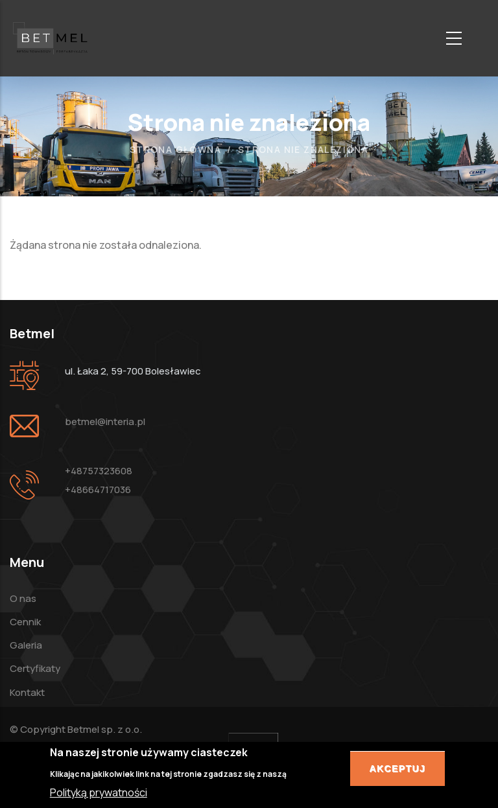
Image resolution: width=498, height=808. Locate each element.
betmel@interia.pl (105, 421)
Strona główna (175, 149)
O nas (23, 598)
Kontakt (27, 692)
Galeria (26, 645)
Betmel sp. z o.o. (104, 729)
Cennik (25, 622)
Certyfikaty (35, 668)
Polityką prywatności (98, 794)
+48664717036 (98, 489)
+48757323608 (98, 471)
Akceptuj (398, 771)
